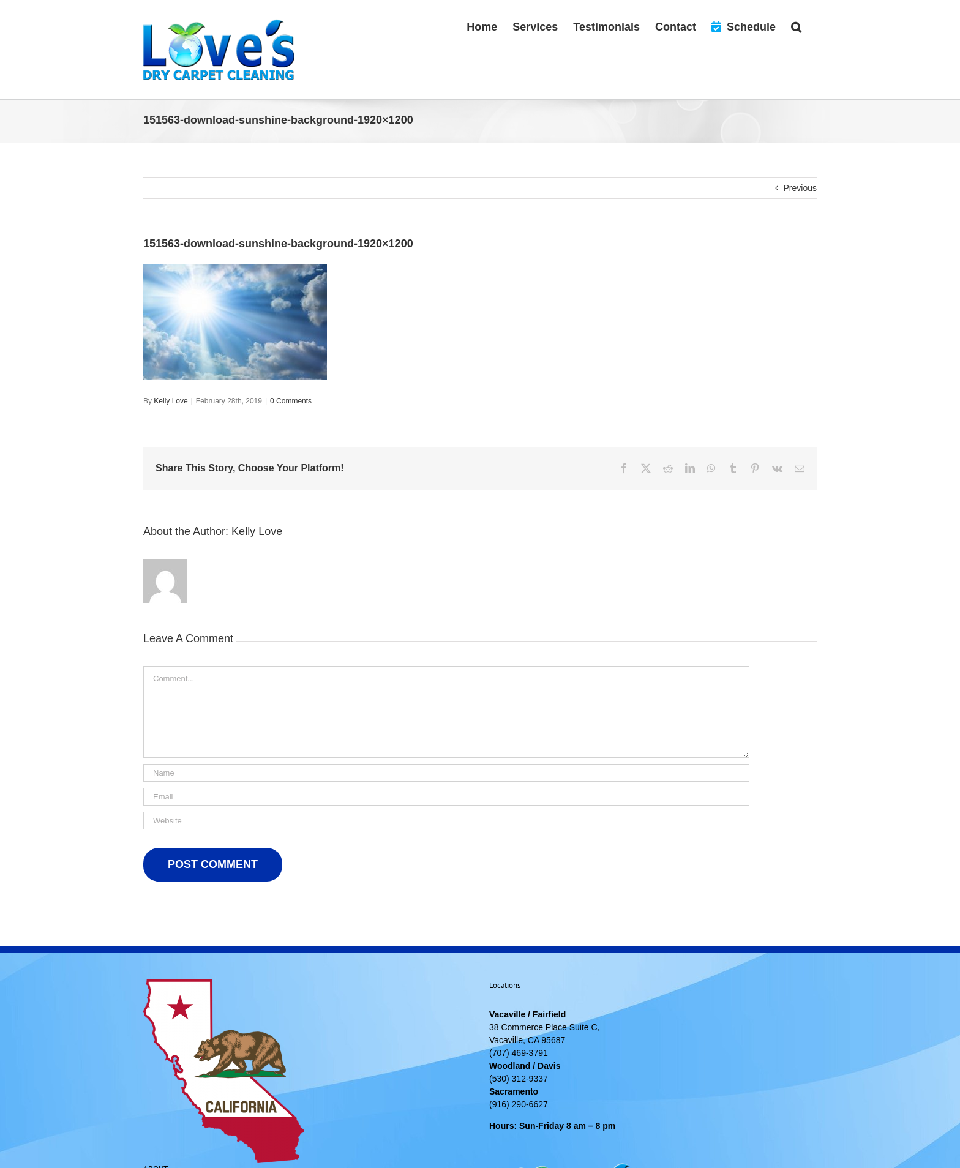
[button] (796, 25)
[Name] (446, 773)
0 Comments (291, 401)
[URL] (446, 820)
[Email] (446, 797)
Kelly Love (170, 401)
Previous (800, 188)
